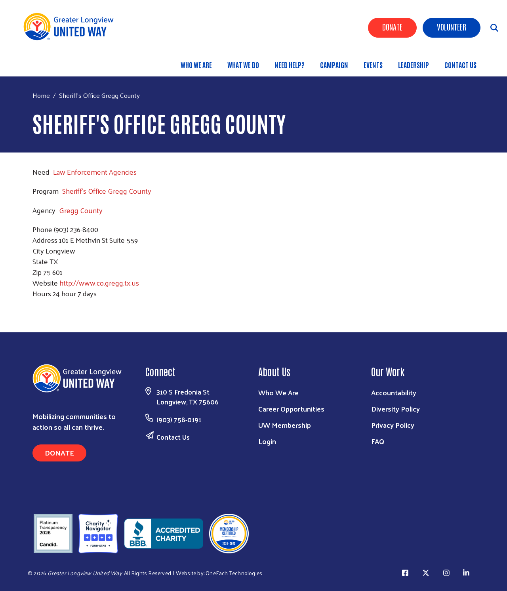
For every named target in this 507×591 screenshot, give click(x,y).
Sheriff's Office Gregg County (106, 190)
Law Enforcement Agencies (95, 171)
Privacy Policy (392, 425)
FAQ (377, 441)
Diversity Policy (395, 408)
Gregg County (81, 210)
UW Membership (284, 425)
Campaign (334, 64)
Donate (392, 26)
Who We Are (196, 64)
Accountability (393, 392)
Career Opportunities (291, 408)
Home (41, 95)
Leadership (413, 64)
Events (373, 64)
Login (267, 441)
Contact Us (460, 64)
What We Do (243, 64)
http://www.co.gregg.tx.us (99, 282)
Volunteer (451, 26)
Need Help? (289, 64)
